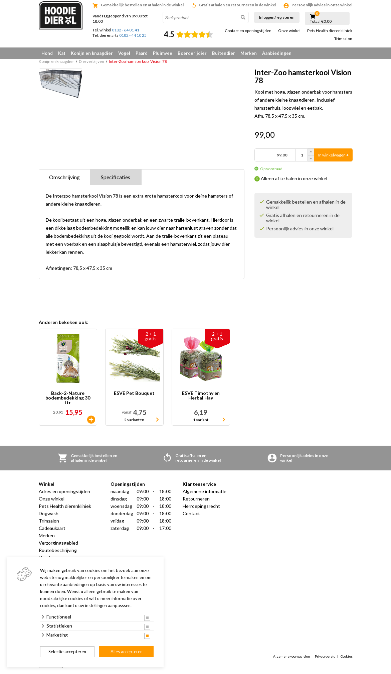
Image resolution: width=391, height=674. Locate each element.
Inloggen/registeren (277, 17)
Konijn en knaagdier (92, 53)
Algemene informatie (204, 491)
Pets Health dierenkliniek (329, 31)
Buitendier (223, 53)
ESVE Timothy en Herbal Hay (201, 396)
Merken (248, 53)
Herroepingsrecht (201, 506)
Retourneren (196, 498)
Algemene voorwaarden (291, 656)
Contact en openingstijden (248, 31)
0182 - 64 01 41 (125, 29)
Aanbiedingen (276, 53)
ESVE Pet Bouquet (134, 393)
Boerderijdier (192, 53)
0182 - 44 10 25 (133, 35)
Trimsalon (343, 39)
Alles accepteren (127, 651)
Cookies (347, 656)
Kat (61, 53)
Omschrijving (64, 177)
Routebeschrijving (58, 550)
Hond (47, 53)
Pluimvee (162, 53)
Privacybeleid (325, 656)
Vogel (124, 53)
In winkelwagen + (333, 154)
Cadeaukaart (52, 528)
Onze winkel (289, 31)
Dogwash (48, 513)
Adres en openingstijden (64, 491)
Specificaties (115, 177)
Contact (191, 513)
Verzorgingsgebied (58, 543)
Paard (142, 53)
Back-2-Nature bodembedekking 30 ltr (67, 398)
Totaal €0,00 (321, 21)
